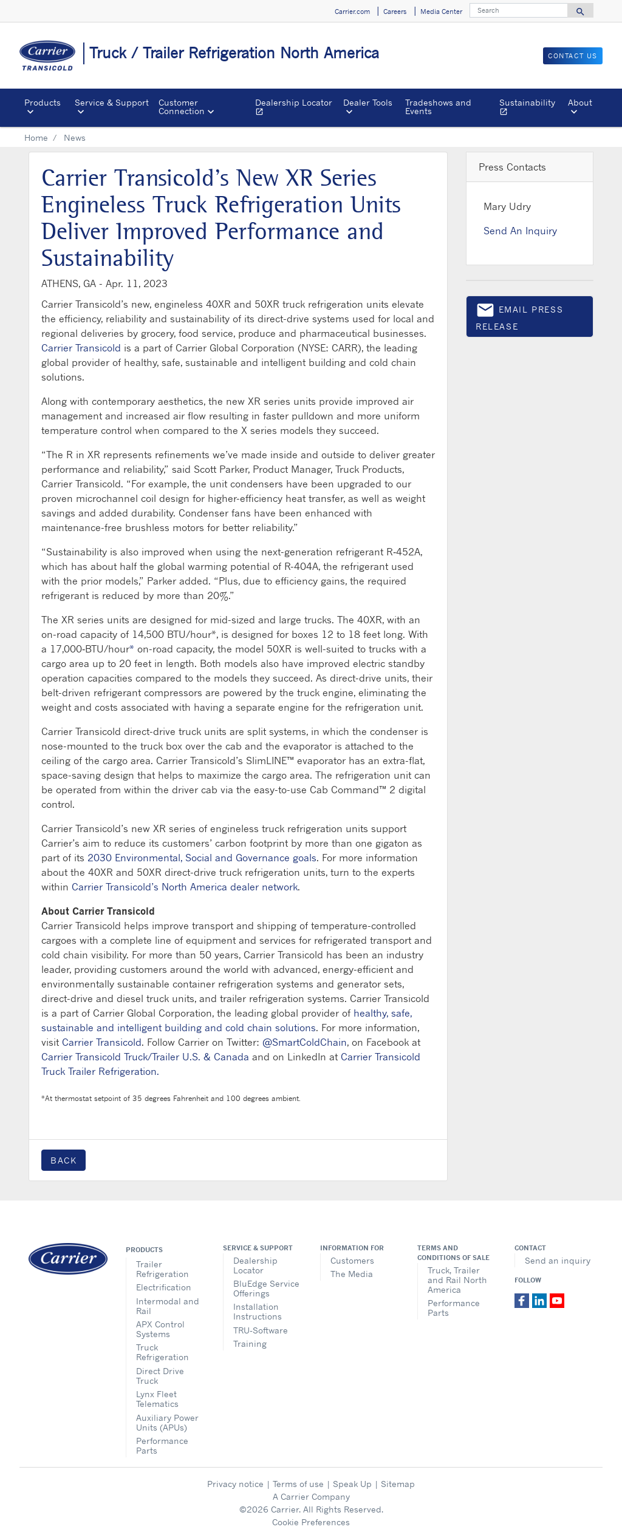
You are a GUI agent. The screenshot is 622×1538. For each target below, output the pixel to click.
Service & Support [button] (112, 102)
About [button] (580, 102)
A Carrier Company (311, 1496)
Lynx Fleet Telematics (157, 1399)
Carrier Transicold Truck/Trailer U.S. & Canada (145, 1057)
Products (144, 1249)
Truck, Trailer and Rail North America (457, 1280)
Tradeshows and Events (438, 106)
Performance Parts (162, 1445)
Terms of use (298, 1484)
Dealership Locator (296, 108)
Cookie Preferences (311, 1522)
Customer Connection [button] (182, 106)
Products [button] (42, 102)
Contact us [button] (573, 56)
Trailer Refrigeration (162, 1269)
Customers (352, 1260)
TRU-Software (260, 1330)
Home (36, 137)
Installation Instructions (257, 1311)
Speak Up (352, 1484)
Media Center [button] (441, 11)
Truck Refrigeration (162, 1352)
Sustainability (531, 108)
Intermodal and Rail (167, 1306)
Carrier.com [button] (352, 11)
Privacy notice (235, 1484)
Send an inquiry (557, 1260)
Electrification (163, 1287)
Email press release (519, 315)
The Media (351, 1274)
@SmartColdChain (304, 1042)
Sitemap (398, 1484)
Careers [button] (394, 11)
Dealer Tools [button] (367, 102)
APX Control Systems (160, 1329)
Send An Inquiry (520, 231)
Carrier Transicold (81, 348)
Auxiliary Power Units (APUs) (167, 1422)
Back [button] (63, 1160)
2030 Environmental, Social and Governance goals (201, 858)
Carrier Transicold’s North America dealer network (185, 887)
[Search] (519, 10)
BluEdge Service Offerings (266, 1288)
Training (250, 1343)
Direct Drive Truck (160, 1376)
